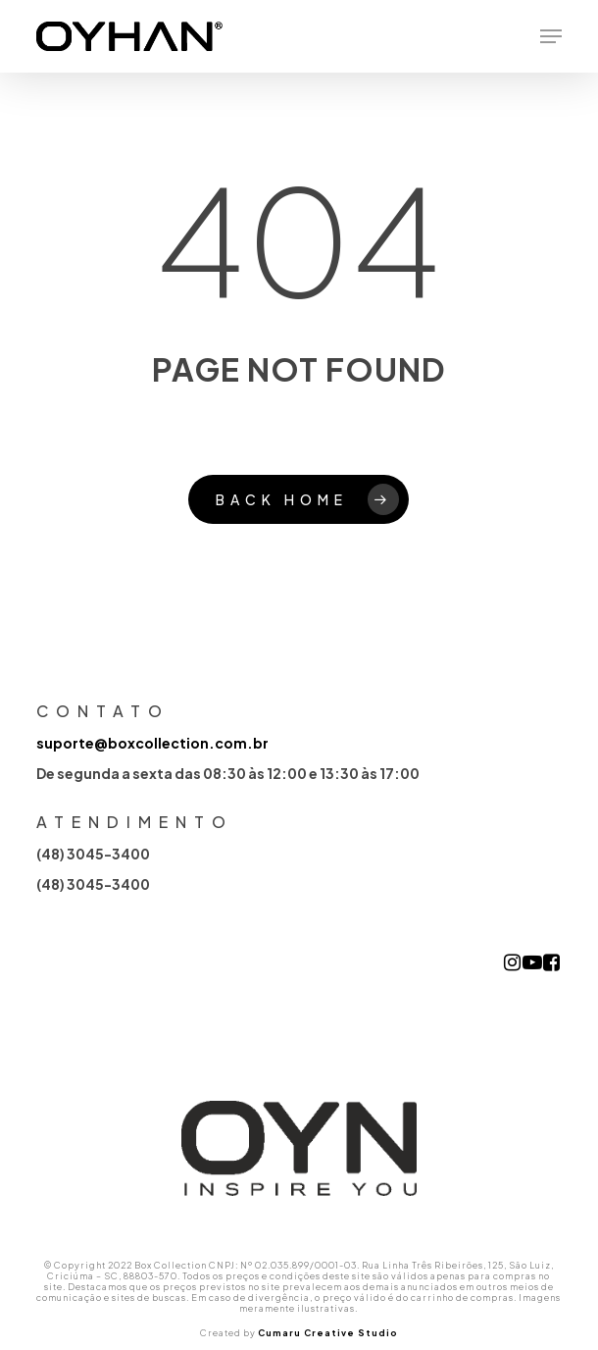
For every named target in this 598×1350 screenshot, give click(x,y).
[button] (551, 36)
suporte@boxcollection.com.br (152, 743)
